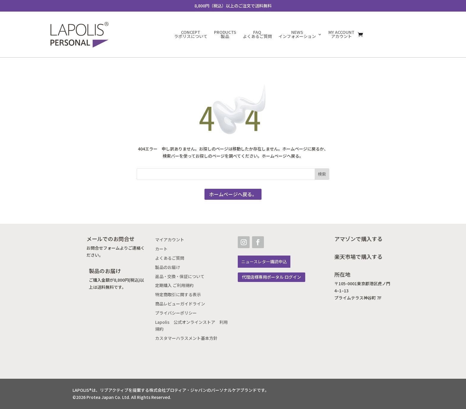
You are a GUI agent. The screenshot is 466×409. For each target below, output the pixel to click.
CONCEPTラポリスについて (190, 34)
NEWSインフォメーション (297, 34)
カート (161, 248)
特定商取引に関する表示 (178, 294)
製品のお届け (167, 267)
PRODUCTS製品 (225, 34)
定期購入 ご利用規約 (174, 285)
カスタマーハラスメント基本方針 (186, 338)
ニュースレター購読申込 (264, 261)
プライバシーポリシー (176, 313)
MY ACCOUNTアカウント (341, 34)
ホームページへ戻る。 (233, 194)
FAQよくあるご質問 (257, 34)
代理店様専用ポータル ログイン (271, 277)
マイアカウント (169, 239)
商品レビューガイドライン (180, 303)
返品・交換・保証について (179, 276)
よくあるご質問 (169, 258)
